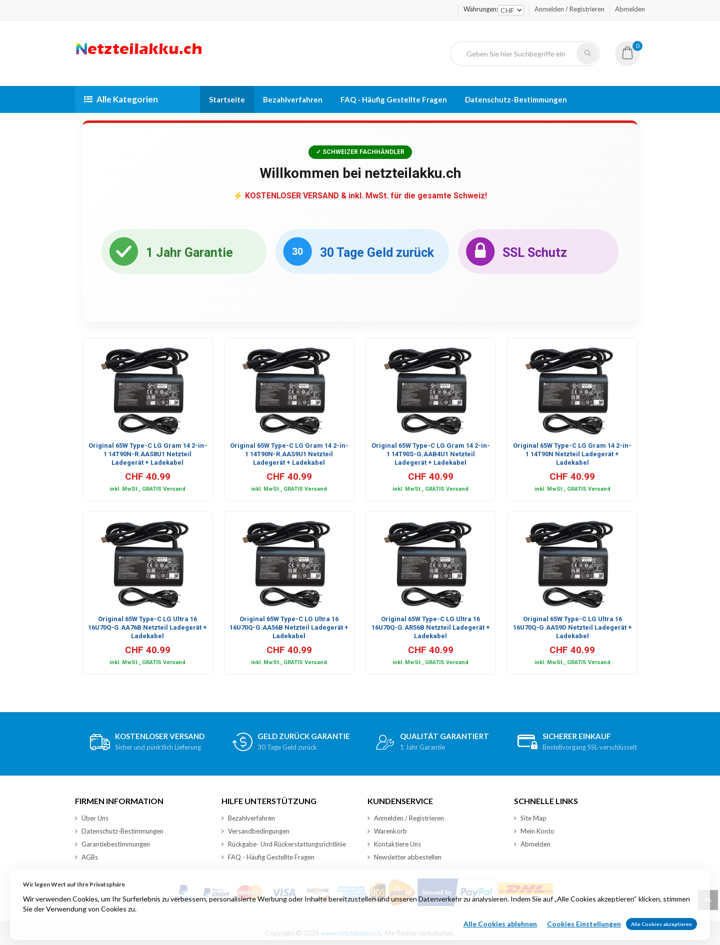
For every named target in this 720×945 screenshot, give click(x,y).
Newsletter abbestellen (405, 857)
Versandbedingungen (256, 831)
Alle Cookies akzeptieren (661, 934)
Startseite (227, 99)
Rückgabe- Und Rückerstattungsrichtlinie (284, 844)
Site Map (530, 818)
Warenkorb (387, 831)
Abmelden (630, 9)
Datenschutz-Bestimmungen (516, 99)
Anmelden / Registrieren (569, 9)
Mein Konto (534, 831)
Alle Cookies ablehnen (500, 933)
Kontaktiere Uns (394, 844)
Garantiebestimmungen (112, 844)
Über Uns (91, 818)
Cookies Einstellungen (584, 933)
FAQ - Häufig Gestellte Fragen (393, 99)
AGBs (86, 857)
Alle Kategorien (121, 99)
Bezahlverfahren (292, 99)
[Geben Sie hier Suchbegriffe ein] (517, 53)
